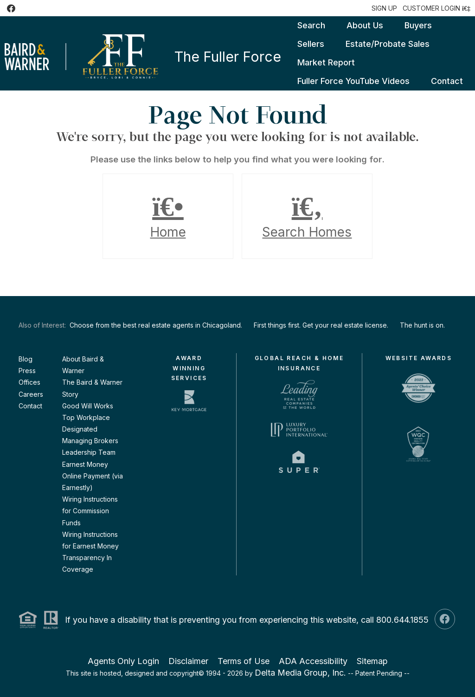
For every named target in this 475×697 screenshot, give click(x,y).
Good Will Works (87, 406)
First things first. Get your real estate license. (321, 325)
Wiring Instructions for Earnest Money (90, 540)
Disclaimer (188, 661)
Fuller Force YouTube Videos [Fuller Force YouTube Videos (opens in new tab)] (353, 81)
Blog (25, 359)
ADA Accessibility (313, 661)
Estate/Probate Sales (388, 44)
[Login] (436, 8)
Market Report (326, 62)
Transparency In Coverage (87, 563)
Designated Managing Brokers (90, 435)
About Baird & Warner (83, 364)
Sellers (310, 44)
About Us (365, 25)
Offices (29, 382)
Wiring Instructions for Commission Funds (90, 510)
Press (27, 370)
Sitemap (372, 661)
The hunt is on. (422, 325)
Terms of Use (244, 661)
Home (168, 216)
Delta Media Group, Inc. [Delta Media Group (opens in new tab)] (300, 673)
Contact (447, 81)
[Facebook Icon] (11, 8)
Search (311, 25)
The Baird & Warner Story (92, 388)
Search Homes (307, 216)
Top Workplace (86, 417)
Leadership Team (89, 452)
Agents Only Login (123, 661)
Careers (31, 394)
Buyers (418, 25)
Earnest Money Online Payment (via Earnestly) (92, 475)
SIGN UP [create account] (384, 8)
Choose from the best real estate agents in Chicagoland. (156, 325)
